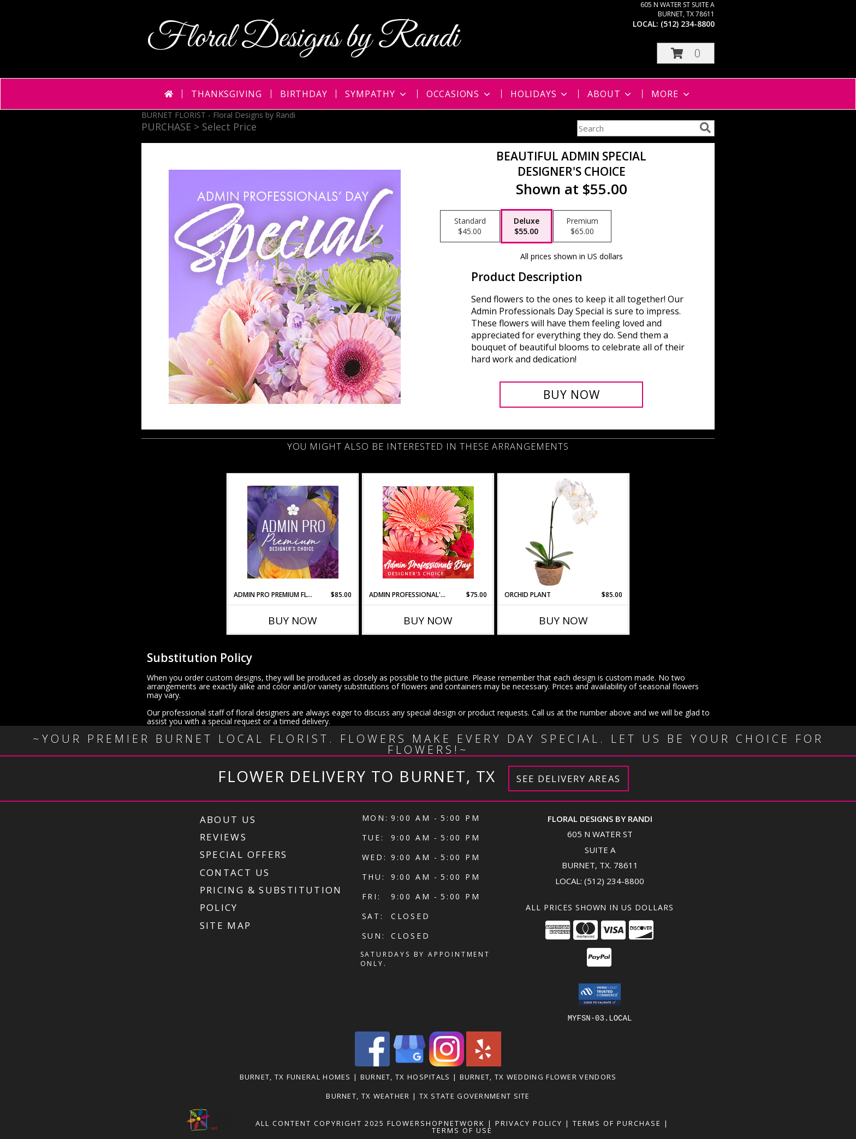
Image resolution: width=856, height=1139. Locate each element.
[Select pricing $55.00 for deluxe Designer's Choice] (526, 226)
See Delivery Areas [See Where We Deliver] (568, 778)
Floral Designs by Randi (303, 38)
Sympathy (376, 94)
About (610, 94)
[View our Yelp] (483, 1063)
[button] (686, 53)
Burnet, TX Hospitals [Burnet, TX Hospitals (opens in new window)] (405, 1076)
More (671, 94)
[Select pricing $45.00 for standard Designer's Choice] (470, 226)
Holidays (539, 94)
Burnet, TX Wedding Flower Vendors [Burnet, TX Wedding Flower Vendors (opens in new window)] (538, 1076)
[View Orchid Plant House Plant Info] (563, 532)
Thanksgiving (226, 94)
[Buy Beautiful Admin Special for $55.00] (571, 394)
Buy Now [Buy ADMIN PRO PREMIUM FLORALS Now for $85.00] (292, 620)
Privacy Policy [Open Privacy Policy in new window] (528, 1123)
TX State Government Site (474, 1095)
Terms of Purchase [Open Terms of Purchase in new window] (617, 1123)
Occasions (459, 94)
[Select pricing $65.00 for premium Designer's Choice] (582, 226)
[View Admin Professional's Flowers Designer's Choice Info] (428, 532)
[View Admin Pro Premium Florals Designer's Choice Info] (292, 532)
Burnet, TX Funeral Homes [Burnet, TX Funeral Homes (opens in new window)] (295, 1076)
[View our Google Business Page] (409, 1063)
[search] (705, 128)
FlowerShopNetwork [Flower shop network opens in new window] (436, 1123)
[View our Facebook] (372, 1063)
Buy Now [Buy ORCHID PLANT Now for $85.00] (563, 620)
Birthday (303, 94)
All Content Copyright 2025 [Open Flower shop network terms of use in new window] (319, 1123)
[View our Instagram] (446, 1063)
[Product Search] (636, 128)
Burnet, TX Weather (367, 1095)
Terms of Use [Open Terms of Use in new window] (462, 1130)
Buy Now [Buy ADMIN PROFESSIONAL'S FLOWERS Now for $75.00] (428, 620)
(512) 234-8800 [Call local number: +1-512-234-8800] (688, 24)
